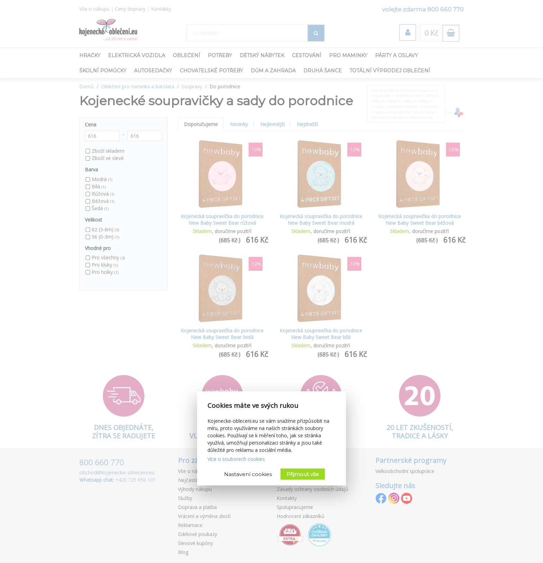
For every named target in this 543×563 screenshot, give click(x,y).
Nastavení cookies (248, 474)
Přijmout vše (302, 474)
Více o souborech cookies (236, 459)
